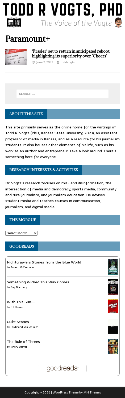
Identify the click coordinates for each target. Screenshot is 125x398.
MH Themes (92, 392)
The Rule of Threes (23, 342)
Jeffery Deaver (19, 347)
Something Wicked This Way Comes (38, 282)
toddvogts (67, 62)
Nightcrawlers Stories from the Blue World (44, 262)
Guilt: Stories (18, 322)
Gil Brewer (17, 307)
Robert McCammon (22, 267)
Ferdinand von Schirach (24, 327)
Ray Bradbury (19, 287)
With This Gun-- (21, 302)
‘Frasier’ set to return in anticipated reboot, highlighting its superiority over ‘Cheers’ (71, 54)
